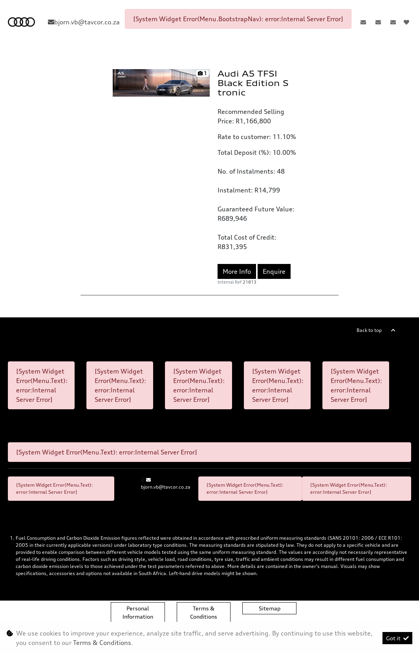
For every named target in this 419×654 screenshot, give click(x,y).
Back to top (369, 330)
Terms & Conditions (203, 612)
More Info (237, 271)
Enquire (274, 271)
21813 (249, 282)
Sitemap (269, 608)
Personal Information (138, 612)
